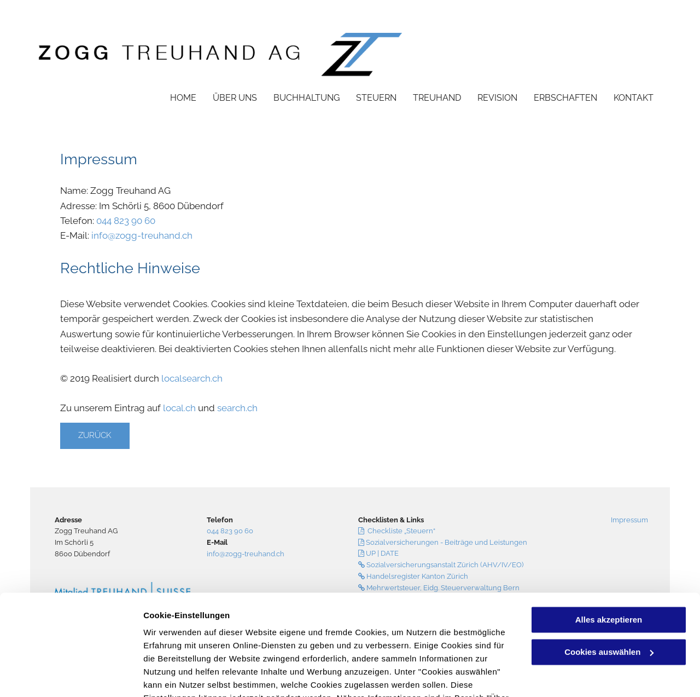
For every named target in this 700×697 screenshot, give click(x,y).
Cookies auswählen (181, 675)
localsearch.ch (192, 378)
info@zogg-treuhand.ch (141, 235)
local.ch (179, 407)
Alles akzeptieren (609, 553)
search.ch (237, 407)
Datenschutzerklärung (268, 645)
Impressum (629, 520)
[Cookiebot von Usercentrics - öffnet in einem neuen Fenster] (71, 675)
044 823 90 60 (125, 220)
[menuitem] (175, 97)
